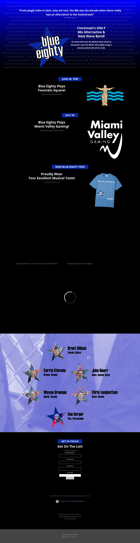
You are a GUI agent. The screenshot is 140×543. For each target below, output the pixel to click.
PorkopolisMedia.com (73, 537)
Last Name (70, 466)
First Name (70, 459)
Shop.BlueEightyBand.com (51, 182)
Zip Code (70, 472)
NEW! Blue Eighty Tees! (70, 166)
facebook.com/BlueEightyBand (70, 501)
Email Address (70, 453)
